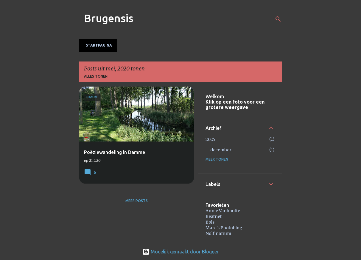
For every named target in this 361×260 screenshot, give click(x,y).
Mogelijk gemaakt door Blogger (180, 251)
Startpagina (99, 45)
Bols (210, 222)
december (220, 150)
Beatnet (214, 216)
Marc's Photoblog (224, 227)
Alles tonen (96, 76)
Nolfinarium (218, 233)
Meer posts (136, 201)
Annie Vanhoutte (223, 210)
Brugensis (108, 18)
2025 (210, 139)
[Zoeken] (278, 19)
